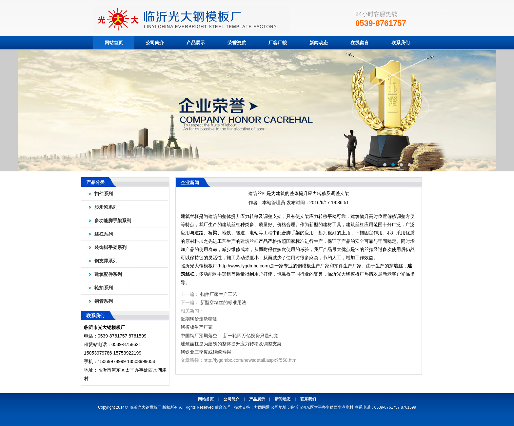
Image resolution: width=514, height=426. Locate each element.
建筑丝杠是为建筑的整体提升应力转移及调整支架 (231, 343)
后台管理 (222, 407)
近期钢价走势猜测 (199, 318)
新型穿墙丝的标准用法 (223, 302)
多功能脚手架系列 (112, 220)
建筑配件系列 (108, 274)
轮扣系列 (103, 287)
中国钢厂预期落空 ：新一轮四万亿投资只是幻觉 (229, 335)
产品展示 (196, 42)
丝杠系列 (103, 234)
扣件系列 (103, 193)
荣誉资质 (236, 42)
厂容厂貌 (277, 42)
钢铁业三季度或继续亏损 (206, 352)
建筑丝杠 (190, 216)
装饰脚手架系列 (110, 247)
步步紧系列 (105, 207)
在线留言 (359, 42)
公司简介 (155, 42)
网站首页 (114, 42)
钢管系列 (103, 301)
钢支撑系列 (105, 260)
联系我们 (400, 42)
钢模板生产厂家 (197, 327)
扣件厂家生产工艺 (218, 294)
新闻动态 (318, 42)
